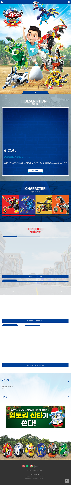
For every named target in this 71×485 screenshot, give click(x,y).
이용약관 (34, 470)
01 (35, 92)
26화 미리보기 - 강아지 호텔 (35, 276)
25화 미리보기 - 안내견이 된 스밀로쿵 (35, 321)
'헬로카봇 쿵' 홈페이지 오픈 (7, 387)
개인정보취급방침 (40, 470)
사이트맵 (29, 470)
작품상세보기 (35, 170)
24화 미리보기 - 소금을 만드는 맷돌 (35, 365)
